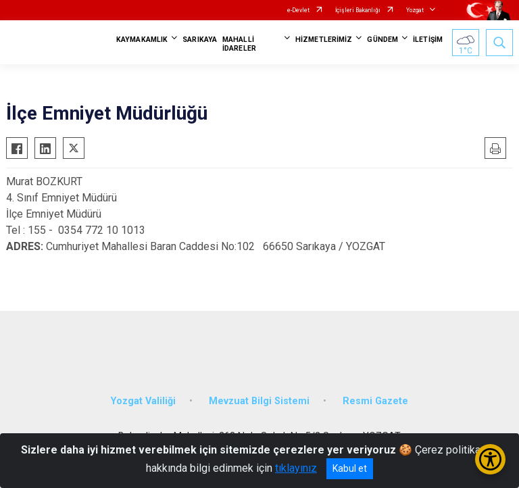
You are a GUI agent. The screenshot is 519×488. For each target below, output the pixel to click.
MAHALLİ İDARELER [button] (239, 44)
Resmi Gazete (375, 401)
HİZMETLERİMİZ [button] (323, 39)
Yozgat (415, 10)
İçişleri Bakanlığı (357, 10)
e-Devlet (298, 10)
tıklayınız (296, 468)
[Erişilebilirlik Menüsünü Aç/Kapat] (490, 459)
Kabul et (349, 468)
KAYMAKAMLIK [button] (142, 39)
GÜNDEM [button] (382, 39)
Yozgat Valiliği (143, 401)
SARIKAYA (199, 39)
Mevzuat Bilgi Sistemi (259, 401)
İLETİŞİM (428, 39)
